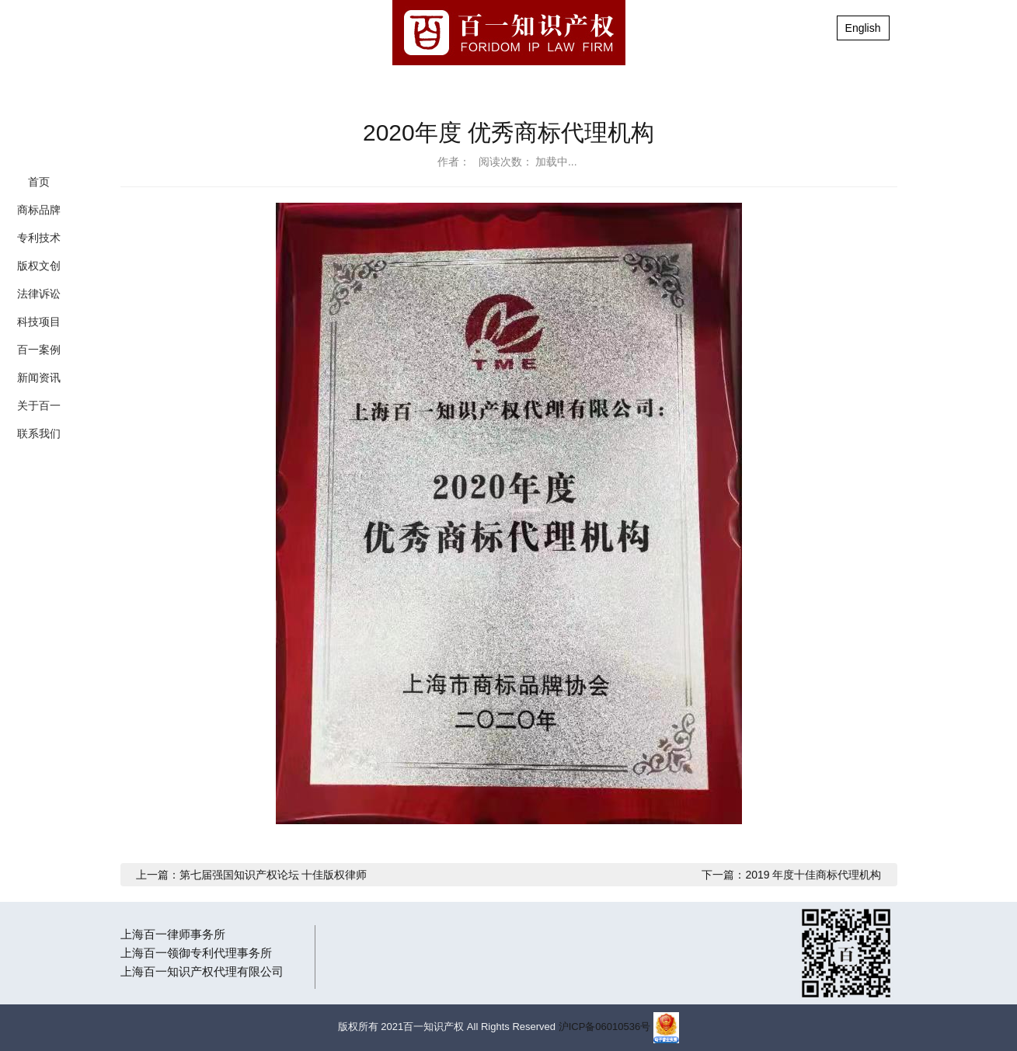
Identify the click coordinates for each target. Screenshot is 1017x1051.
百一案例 (39, 349)
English (863, 28)
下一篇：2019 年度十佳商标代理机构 (791, 874)
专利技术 (39, 237)
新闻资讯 (39, 377)
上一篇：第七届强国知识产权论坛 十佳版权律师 (251, 874)
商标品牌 (39, 210)
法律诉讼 (39, 293)
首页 (39, 182)
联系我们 (39, 433)
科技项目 (39, 321)
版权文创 (39, 265)
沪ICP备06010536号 (605, 1026)
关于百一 (39, 405)
